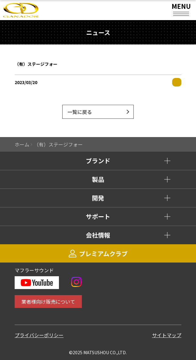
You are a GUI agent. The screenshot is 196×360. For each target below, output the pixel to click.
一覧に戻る (79, 111)
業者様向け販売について (48, 301)
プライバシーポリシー (39, 335)
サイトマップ (166, 335)
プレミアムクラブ (98, 253)
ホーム (22, 144)
